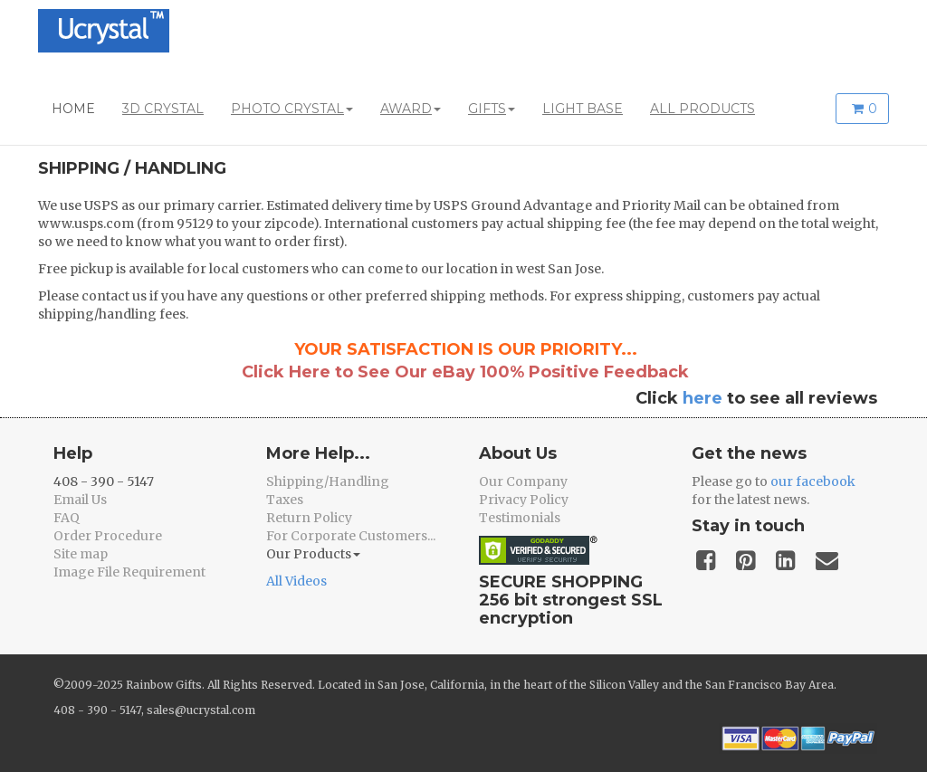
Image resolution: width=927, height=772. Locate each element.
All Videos (296, 581)
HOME (73, 108)
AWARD (410, 108)
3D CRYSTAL (163, 108)
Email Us (80, 499)
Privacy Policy (524, 499)
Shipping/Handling (327, 481)
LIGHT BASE (582, 108)
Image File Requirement (129, 572)
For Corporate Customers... (350, 536)
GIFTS (491, 108)
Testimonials (519, 518)
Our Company (523, 481)
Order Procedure (107, 536)
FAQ (66, 518)
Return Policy (309, 518)
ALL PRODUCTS (702, 108)
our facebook (812, 481)
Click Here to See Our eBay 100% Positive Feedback (465, 372)
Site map (80, 554)
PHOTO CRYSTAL (292, 108)
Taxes (284, 499)
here (702, 398)
